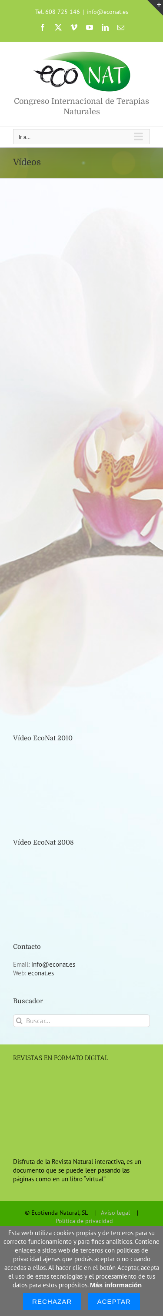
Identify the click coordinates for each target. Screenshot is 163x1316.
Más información (116, 1285)
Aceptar (114, 1301)
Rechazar (52, 1301)
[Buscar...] (81, 1020)
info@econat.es (107, 12)
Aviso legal (115, 1213)
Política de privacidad (84, 1221)
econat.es (41, 973)
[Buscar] (19, 1020)
